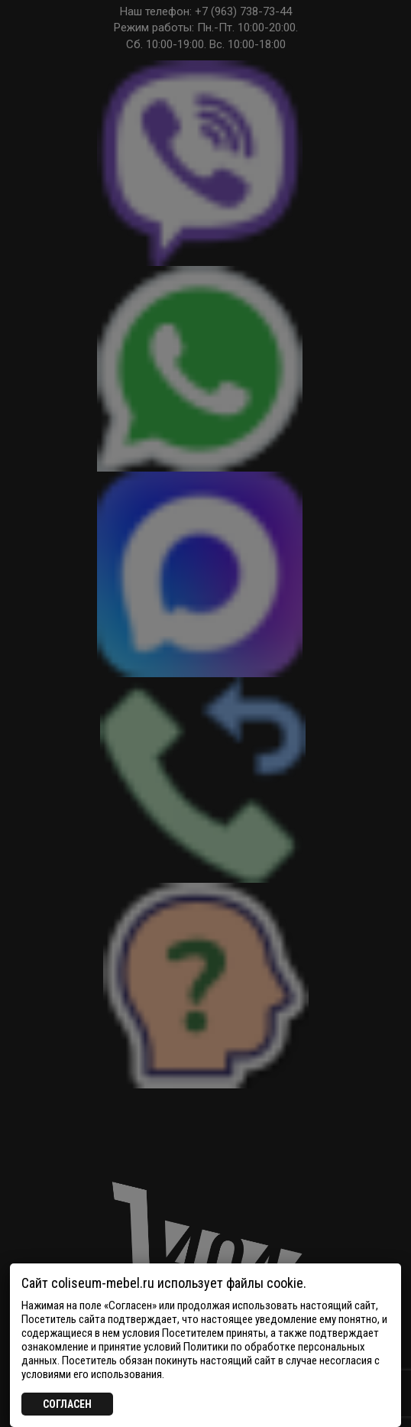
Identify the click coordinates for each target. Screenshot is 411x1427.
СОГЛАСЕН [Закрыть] (67, 1404)
